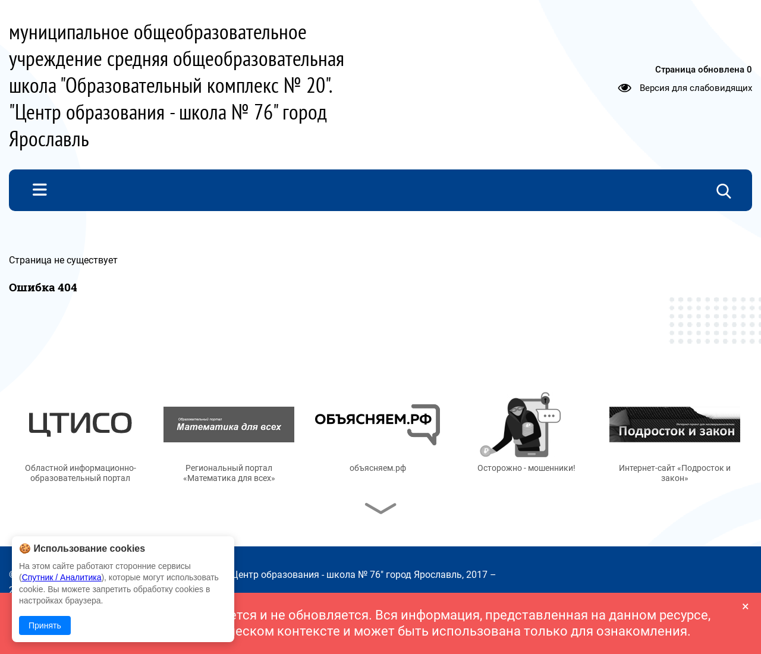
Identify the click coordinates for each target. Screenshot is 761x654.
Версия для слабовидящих (696, 87)
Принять (45, 625)
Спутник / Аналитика (62, 577)
